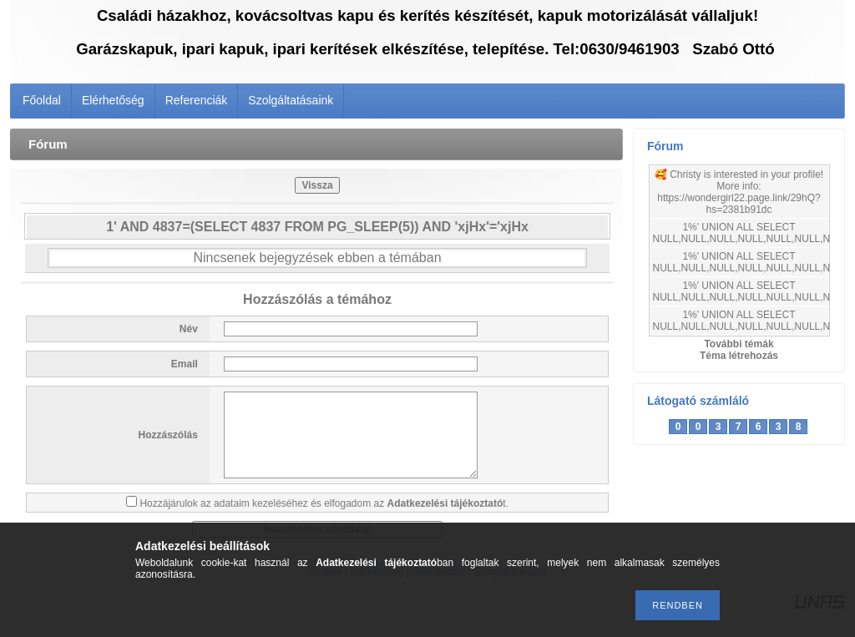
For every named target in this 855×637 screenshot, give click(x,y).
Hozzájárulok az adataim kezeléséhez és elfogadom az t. (323, 503)
